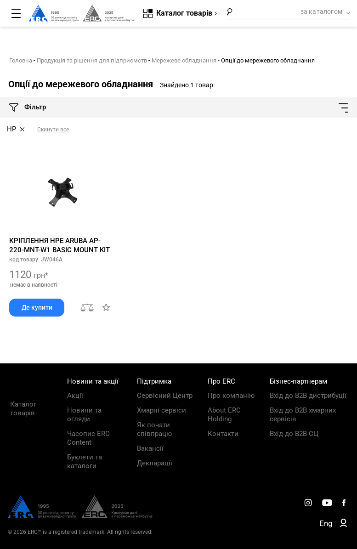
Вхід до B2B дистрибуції (308, 395)
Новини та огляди (84, 414)
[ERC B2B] (343, 524)
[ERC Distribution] (80, 516)
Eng (326, 523)
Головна (20, 60)
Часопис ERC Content (88, 438)
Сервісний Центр (165, 395)
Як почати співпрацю (154, 429)
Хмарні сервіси (161, 410)
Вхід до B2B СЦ (294, 434)
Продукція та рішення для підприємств (92, 60)
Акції (75, 395)
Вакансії (150, 448)
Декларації (154, 463)
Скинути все (53, 129)
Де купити (37, 307)
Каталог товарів (23, 408)
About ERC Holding (224, 414)
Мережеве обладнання (184, 60)
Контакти (223, 434)
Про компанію (231, 395)
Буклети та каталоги (84, 461)
